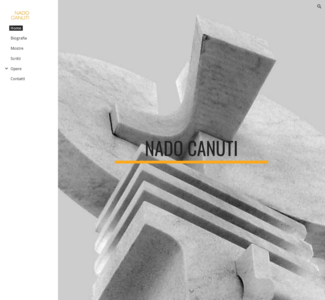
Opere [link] (16, 68)
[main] (191, 150)
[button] (319, 6)
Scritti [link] (16, 58)
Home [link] (16, 28)
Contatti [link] (18, 78)
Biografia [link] (19, 38)
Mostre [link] (17, 48)
